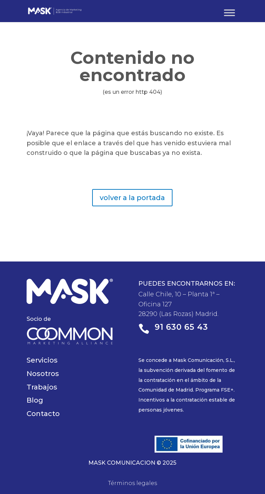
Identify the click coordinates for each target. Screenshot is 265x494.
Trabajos (42, 387)
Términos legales (132, 483)
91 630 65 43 (181, 327)
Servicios (42, 360)
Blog (35, 400)
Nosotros (43, 373)
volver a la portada (132, 198)
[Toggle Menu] (229, 12)
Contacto (43, 413)
